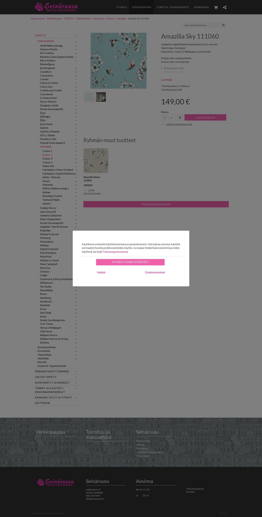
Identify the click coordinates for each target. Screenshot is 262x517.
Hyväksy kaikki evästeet (130, 262)
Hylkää (101, 272)
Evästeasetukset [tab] (155, 272)
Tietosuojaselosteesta (115, 251)
